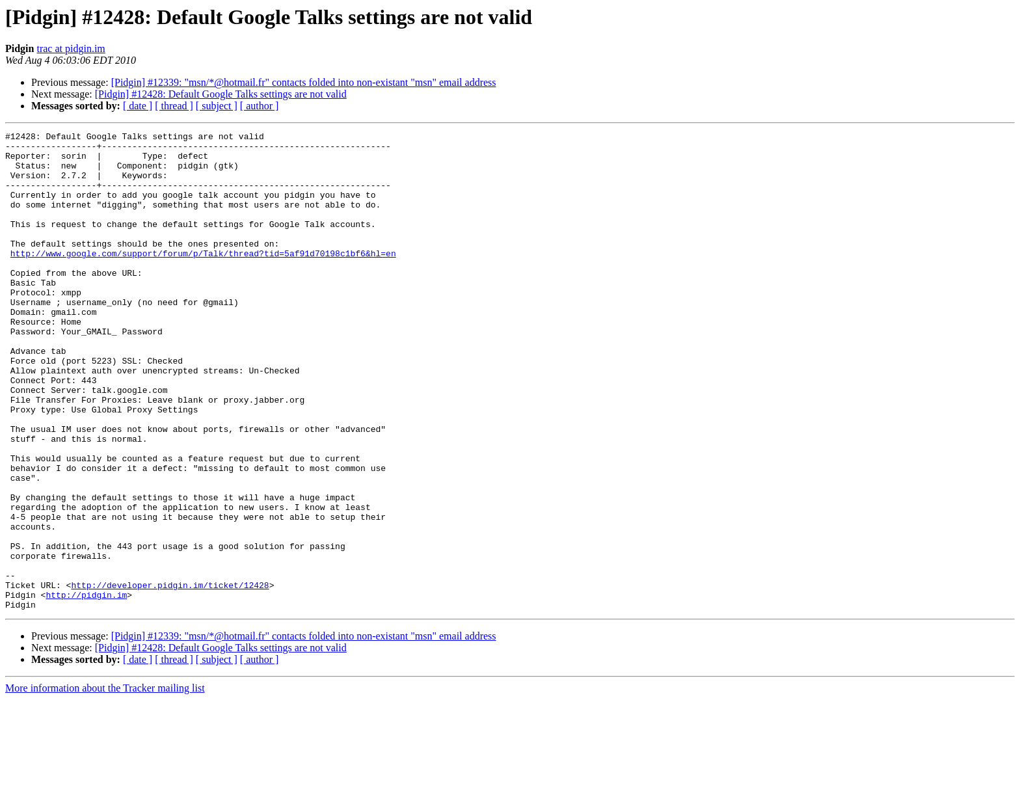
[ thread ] (174, 105)
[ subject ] (216, 105)
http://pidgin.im (86, 688)
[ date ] (137, 105)
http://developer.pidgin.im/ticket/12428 (170, 676)
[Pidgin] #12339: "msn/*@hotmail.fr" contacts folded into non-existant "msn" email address (303, 82)
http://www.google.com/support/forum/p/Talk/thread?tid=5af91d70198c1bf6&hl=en (203, 278)
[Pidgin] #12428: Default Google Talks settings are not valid (221, 94)
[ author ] (259, 105)
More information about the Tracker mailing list (105, 783)
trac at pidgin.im (70, 48)
